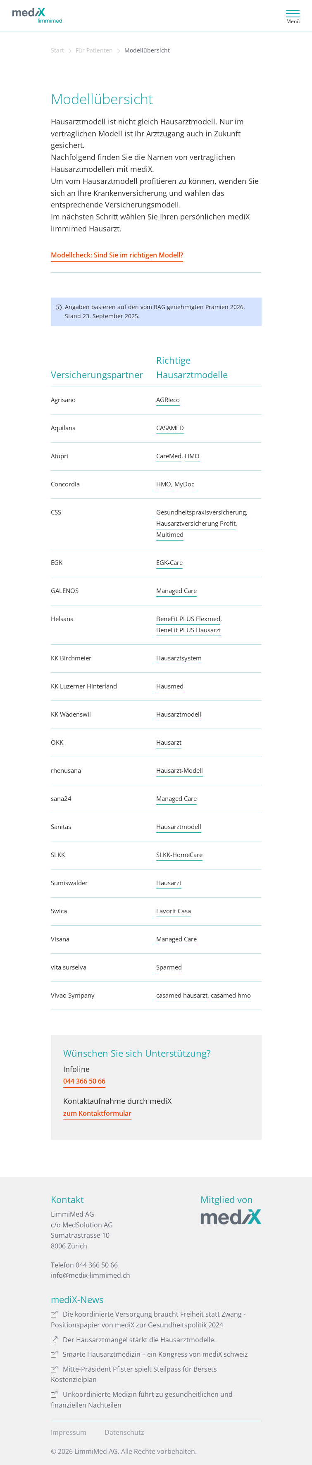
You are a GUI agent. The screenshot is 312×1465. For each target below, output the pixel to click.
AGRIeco (168, 399)
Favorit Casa (173, 911)
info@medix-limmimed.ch (90, 1275)
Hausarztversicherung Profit (196, 523)
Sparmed (169, 967)
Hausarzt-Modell (179, 770)
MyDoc (184, 484)
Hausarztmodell (178, 714)
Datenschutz (124, 1432)
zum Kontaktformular (97, 1113)
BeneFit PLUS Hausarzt (188, 630)
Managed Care (176, 590)
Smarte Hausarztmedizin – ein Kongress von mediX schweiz (149, 1354)
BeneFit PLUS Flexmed (188, 619)
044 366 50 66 (84, 1081)
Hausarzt (168, 742)
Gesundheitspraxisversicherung (201, 512)
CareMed (168, 456)
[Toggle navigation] (291, 15)
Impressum (68, 1432)
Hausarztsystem (179, 658)
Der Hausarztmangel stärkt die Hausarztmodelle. (133, 1339)
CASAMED (170, 428)
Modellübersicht (147, 50)
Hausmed (169, 686)
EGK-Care (169, 562)
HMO (192, 456)
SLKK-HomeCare (179, 854)
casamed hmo (231, 995)
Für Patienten (94, 50)
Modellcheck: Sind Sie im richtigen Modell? (117, 255)
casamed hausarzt (181, 995)
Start (57, 50)
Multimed (169, 534)
